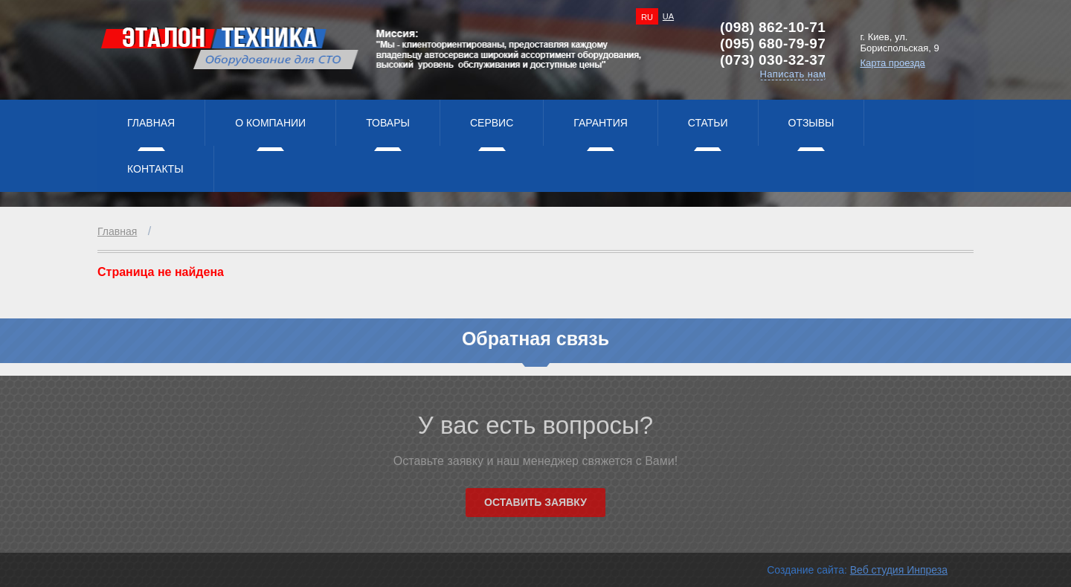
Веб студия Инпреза (899, 570)
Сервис (491, 123)
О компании (270, 123)
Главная (151, 123)
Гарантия (600, 123)
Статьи (708, 123)
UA (668, 16)
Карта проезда (892, 62)
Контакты (155, 169)
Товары (388, 123)
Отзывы (811, 123)
